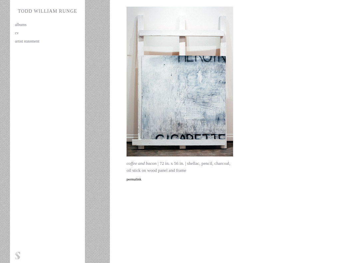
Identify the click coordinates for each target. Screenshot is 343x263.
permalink (134, 179)
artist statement (27, 41)
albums (21, 24)
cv (17, 33)
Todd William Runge (47, 11)
